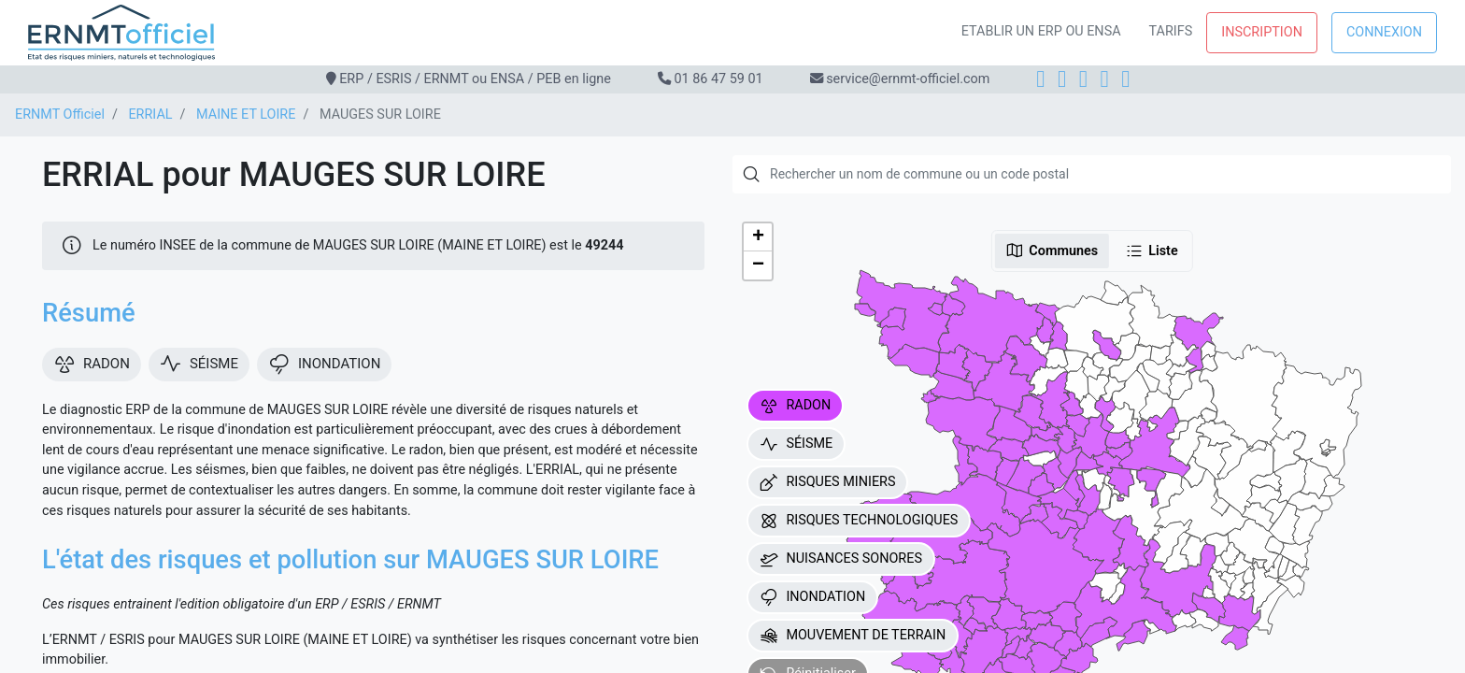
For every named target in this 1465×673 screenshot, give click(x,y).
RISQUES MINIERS (827, 482)
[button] (758, 237)
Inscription (1261, 32)
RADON (795, 405)
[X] (1105, 79)
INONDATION (812, 597)
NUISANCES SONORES (841, 559)
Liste (1151, 250)
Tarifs (1171, 31)
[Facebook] (1040, 79)
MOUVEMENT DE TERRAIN (853, 635)
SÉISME (796, 444)
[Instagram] (1062, 79)
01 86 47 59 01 (718, 79)
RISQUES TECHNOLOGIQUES (859, 520)
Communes (1051, 250)
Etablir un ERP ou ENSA (1041, 31)
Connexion (1384, 32)
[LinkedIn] (1083, 79)
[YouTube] (1125, 79)
